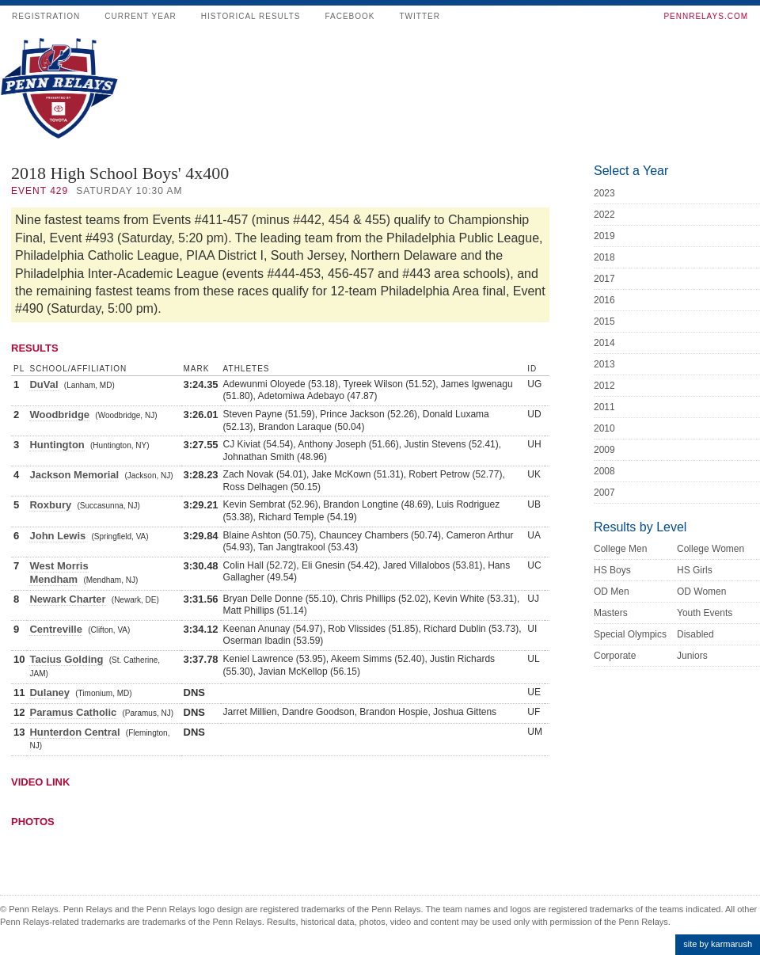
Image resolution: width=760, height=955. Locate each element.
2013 (604, 364)
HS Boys (612, 570)
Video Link (40, 782)
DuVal (43, 384)
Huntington (56, 445)
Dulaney (49, 692)
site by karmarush (717, 944)
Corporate (615, 655)
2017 (604, 278)
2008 (604, 471)
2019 (604, 236)
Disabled (695, 634)
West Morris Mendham (58, 572)
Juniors (692, 655)
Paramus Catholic (72, 712)
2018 (604, 257)
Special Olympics (630, 634)
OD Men (611, 591)
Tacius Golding (66, 659)
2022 (604, 214)
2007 (604, 492)
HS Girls (694, 570)
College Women (710, 548)
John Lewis (57, 536)
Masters (611, 612)
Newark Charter (67, 599)
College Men (620, 548)
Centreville (55, 629)
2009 (604, 449)
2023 (604, 193)
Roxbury (50, 505)
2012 (604, 385)
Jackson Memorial (74, 475)
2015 (604, 321)
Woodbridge (59, 414)
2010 (604, 428)
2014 (604, 342)
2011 (604, 407)
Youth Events (704, 612)
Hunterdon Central (74, 732)
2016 (604, 300)
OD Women (701, 591)
